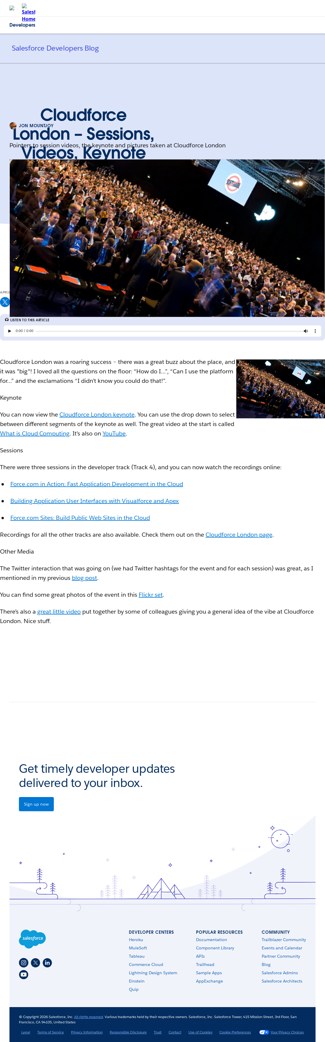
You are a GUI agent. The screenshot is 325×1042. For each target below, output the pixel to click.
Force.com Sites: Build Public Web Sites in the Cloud (80, 518)
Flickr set (151, 595)
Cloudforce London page (239, 534)
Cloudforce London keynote (97, 414)
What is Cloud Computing (34, 433)
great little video (59, 611)
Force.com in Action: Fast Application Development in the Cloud (96, 484)
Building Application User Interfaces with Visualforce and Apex (94, 501)
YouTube (114, 433)
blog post (84, 578)
